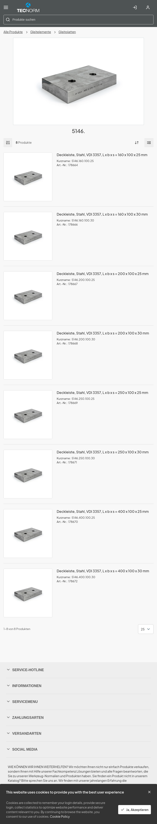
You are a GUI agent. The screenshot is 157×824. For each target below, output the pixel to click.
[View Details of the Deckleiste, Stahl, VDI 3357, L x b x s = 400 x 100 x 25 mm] (28, 533)
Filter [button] (8, 142)
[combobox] (78, 19)
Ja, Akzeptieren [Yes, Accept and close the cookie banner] (134, 810)
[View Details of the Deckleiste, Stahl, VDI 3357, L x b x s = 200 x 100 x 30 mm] (28, 355)
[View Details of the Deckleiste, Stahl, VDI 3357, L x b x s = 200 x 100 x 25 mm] (28, 296)
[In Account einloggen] (134, 7)
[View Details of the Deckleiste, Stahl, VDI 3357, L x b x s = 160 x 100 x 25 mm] (28, 177)
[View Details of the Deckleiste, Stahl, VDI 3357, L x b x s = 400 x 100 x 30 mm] (28, 593)
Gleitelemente (40, 32)
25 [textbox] (143, 629)
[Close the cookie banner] (149, 792)
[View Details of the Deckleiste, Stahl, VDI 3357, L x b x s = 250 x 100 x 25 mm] (28, 414)
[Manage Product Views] (149, 142)
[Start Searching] (7, 19)
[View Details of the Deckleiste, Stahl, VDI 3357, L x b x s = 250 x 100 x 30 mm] (28, 474)
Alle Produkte (13, 32)
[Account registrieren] (148, 7)
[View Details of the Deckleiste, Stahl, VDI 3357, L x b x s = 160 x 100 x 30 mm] (28, 236)
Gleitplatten (67, 32)
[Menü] (6, 7)
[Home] (28, 7)
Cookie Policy (60, 816)
